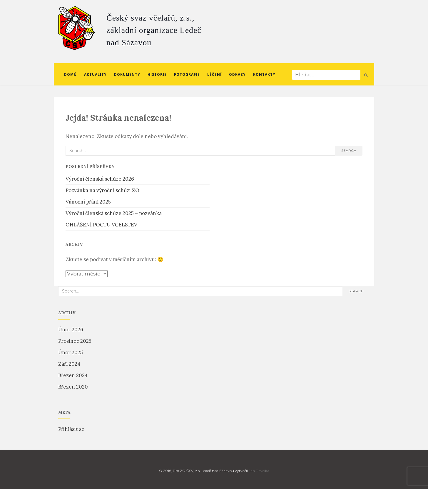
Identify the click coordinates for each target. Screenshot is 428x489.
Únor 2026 (70, 329)
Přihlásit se (71, 429)
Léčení (214, 74)
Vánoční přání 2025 (88, 202)
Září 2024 (69, 364)
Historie (157, 74)
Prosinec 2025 (74, 341)
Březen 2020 (73, 387)
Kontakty (264, 74)
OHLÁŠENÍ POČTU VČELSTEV (101, 224)
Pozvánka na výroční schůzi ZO (102, 190)
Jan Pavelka (259, 470)
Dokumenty (127, 74)
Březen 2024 (73, 375)
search (348, 150)
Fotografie (187, 74)
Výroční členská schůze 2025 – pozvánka (114, 213)
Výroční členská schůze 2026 (100, 179)
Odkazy (237, 74)
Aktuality (95, 74)
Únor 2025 (70, 352)
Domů (70, 74)
